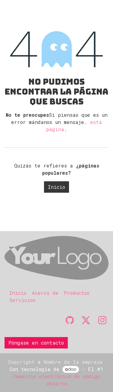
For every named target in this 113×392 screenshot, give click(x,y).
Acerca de (45, 293)
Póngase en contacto (36, 342)
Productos (76, 293)
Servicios (22, 300)
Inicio (56, 187)
